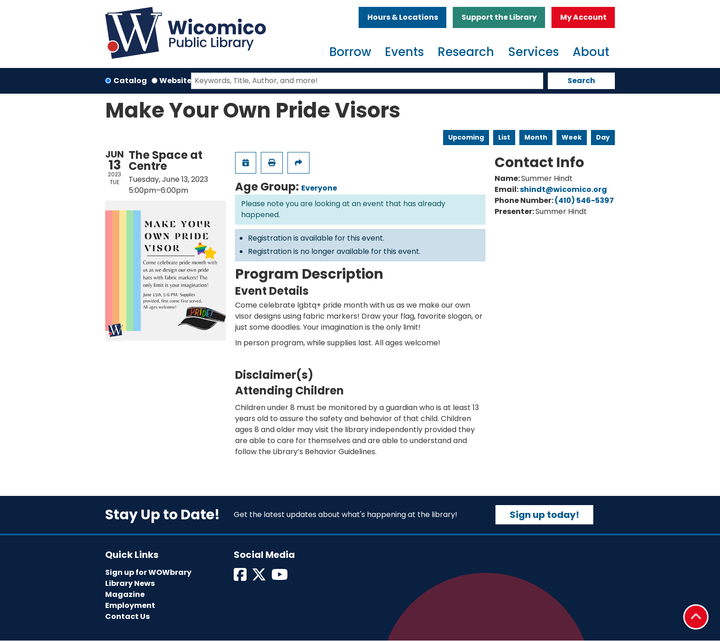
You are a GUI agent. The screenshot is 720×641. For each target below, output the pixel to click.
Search (581, 80)
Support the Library (499, 17)
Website (175, 80)
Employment (130, 605)
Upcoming (466, 137)
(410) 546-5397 (584, 200)
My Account (583, 17)
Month (535, 137)
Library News (130, 583)
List (504, 137)
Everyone (319, 188)
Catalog (130, 80)
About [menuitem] (591, 52)
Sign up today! (544, 514)
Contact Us (127, 616)
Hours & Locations (402, 17)
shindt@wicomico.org (563, 189)
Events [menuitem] (404, 52)
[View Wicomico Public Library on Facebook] (241, 577)
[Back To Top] (696, 617)
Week (572, 137)
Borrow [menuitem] (350, 52)
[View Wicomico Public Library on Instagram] (280, 577)
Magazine (125, 594)
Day (603, 137)
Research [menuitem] (466, 52)
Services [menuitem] (533, 52)
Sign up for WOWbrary (148, 572)
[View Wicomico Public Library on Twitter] (260, 577)
